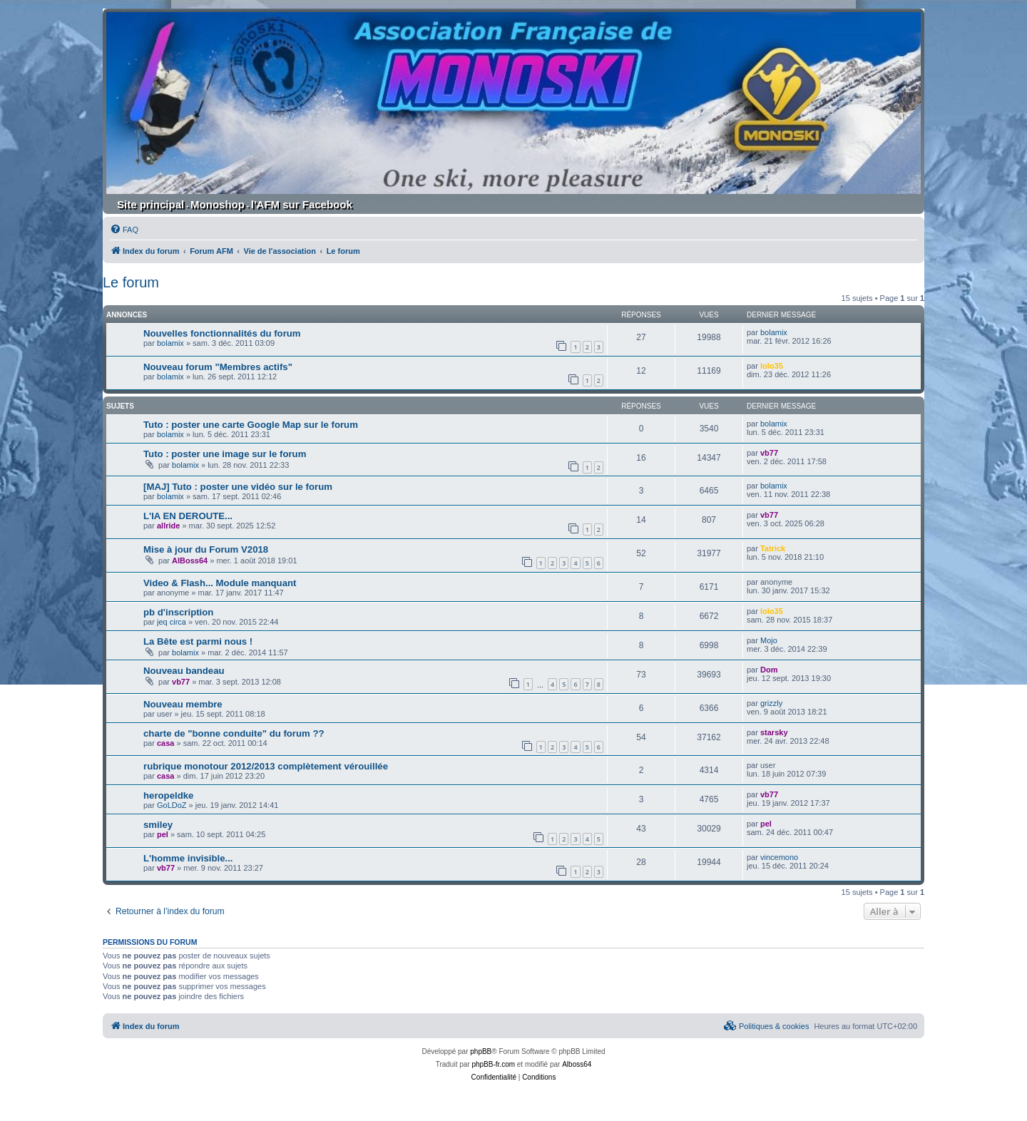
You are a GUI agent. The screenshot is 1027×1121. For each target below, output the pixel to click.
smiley (158, 824)
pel (162, 834)
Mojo (768, 640)
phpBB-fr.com (493, 1064)
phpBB (480, 1051)
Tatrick (772, 548)
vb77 (769, 453)
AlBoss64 (190, 560)
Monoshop (217, 204)
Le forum (131, 282)
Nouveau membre (183, 704)
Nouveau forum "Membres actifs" (217, 367)
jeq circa (171, 622)
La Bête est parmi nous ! (197, 641)
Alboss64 (576, 1064)
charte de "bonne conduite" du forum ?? (234, 733)
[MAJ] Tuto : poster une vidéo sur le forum (237, 486)
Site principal (150, 204)
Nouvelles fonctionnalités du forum (222, 333)
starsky (774, 732)
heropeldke (168, 795)
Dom (768, 669)
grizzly (771, 703)
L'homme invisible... (188, 858)
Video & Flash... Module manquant (219, 583)
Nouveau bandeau (184, 670)
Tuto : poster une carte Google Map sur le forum (250, 424)
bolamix (170, 343)
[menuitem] (124, 229)
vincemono (779, 857)
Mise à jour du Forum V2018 (205, 549)
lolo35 (771, 366)
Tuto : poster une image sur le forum (224, 454)
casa (165, 743)
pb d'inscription (178, 612)
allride (168, 525)
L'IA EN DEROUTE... (188, 516)
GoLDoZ (172, 805)
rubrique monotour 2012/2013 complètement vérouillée (265, 766)
